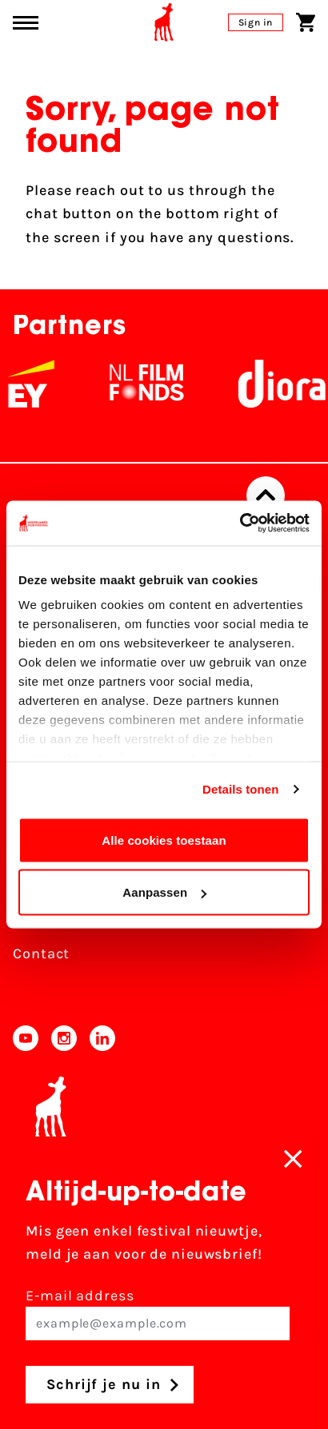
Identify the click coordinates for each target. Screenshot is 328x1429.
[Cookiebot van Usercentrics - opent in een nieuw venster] (240, 523)
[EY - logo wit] (39, 384)
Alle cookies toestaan (164, 839)
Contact (41, 953)
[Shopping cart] (305, 22)
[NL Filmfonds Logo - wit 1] (154, 384)
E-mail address (158, 1313)
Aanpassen (164, 892)
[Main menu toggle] (25, 23)
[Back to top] (265, 495)
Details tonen (240, 789)
